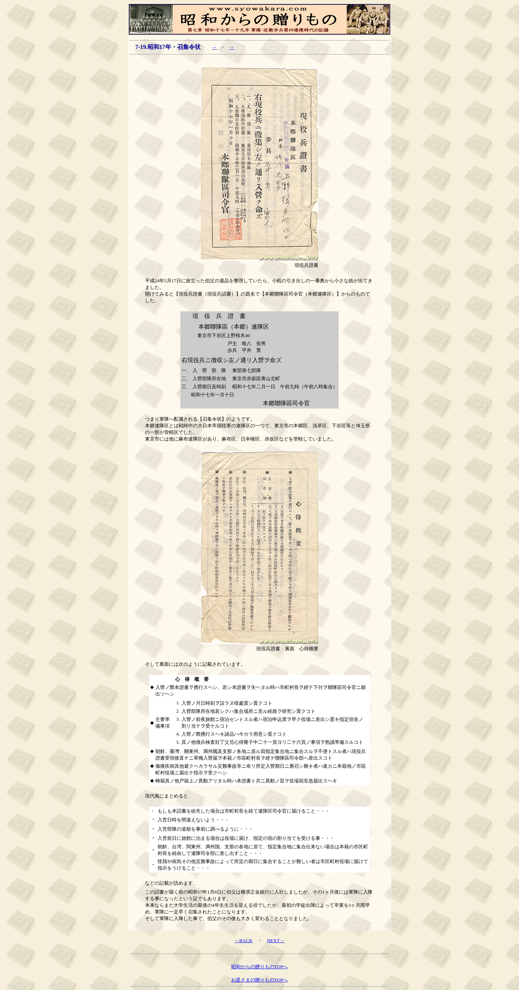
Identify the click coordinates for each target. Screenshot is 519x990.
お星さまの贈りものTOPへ (259, 980)
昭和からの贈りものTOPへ (259, 966)
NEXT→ (276, 940)
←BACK (243, 940)
